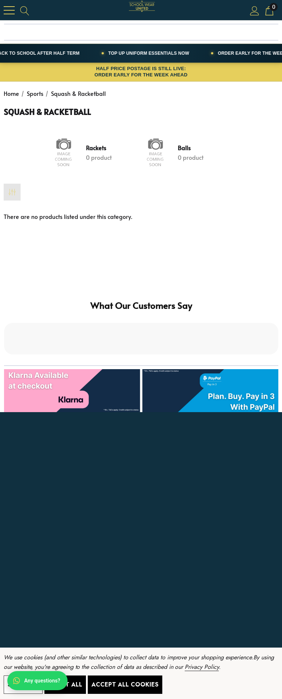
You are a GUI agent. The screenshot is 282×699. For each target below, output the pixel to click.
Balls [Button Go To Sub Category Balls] (184, 148)
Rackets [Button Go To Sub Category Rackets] (96, 148)
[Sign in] (254, 10)
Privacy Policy (201, 667)
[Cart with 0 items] (269, 10)
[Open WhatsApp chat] (37, 680)
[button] (141, 390)
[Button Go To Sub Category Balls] (155, 152)
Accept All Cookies (125, 684)
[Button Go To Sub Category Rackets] (64, 152)
